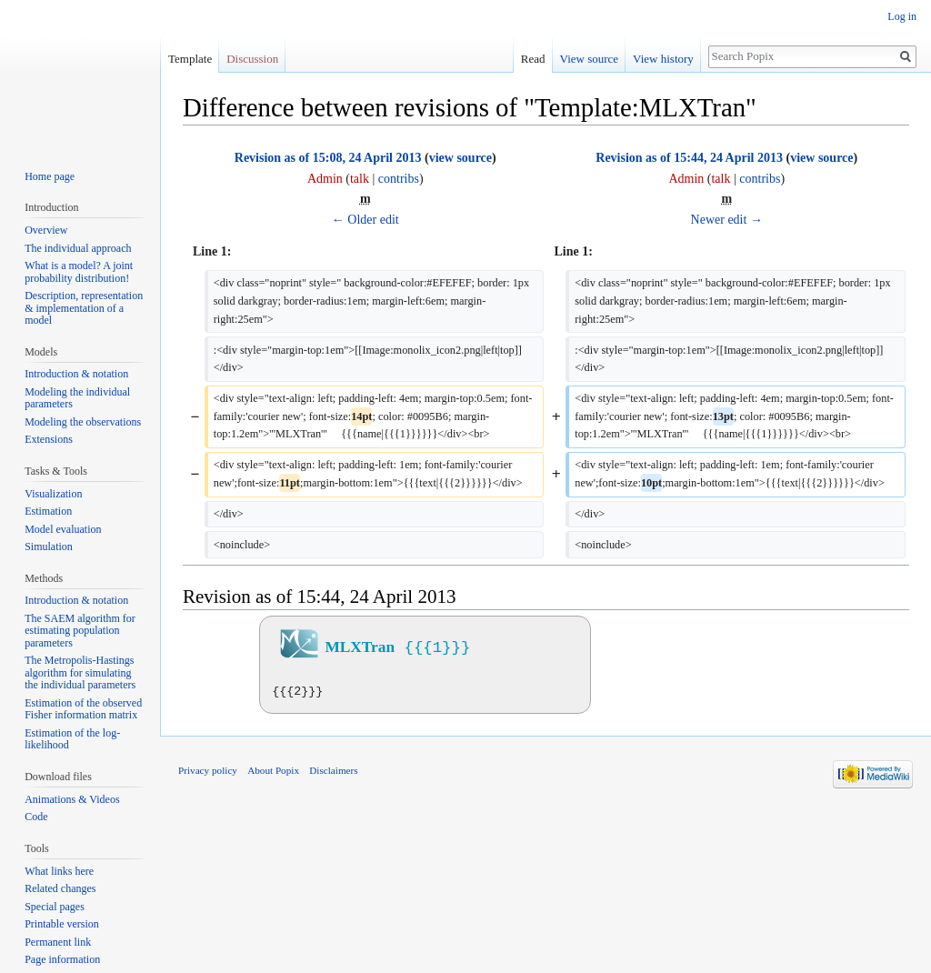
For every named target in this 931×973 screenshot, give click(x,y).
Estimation (48, 511)
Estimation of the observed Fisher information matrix (83, 709)
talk (359, 179)
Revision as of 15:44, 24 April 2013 (689, 158)
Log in (901, 16)
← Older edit (365, 219)
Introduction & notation (76, 373)
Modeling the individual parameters (77, 398)
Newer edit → (727, 219)
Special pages (55, 906)
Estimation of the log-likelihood (72, 739)
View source (589, 58)
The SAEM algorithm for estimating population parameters (80, 630)
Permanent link (58, 942)
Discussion (252, 58)
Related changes (60, 888)
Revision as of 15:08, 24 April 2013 (328, 158)
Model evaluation (63, 529)
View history (663, 58)
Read (533, 58)
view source (460, 158)
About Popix (273, 770)
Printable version (62, 924)
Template (190, 58)
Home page (50, 176)
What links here (59, 871)
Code (36, 816)
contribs (398, 179)
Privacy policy (207, 770)
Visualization (53, 493)
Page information (62, 959)
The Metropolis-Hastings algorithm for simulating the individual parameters (80, 672)
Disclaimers (333, 770)
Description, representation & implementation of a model (84, 307)
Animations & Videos (72, 799)
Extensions (49, 439)
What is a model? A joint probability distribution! (79, 272)
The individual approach (78, 248)
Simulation (49, 546)
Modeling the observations (83, 422)
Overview (46, 230)
